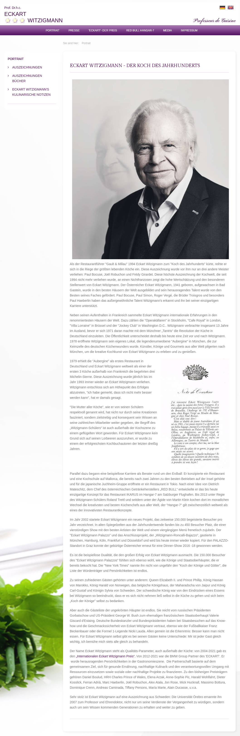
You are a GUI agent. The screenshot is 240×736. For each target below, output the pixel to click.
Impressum (189, 30)
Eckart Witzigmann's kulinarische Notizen (31, 92)
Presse (74, 30)
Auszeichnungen (27, 67)
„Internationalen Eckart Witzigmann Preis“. (105, 656)
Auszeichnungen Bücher (27, 78)
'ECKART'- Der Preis (103, 30)
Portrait (52, 30)
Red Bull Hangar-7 (140, 30)
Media (167, 30)
